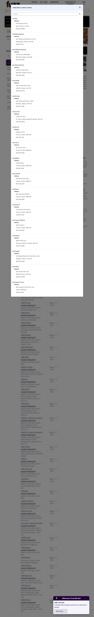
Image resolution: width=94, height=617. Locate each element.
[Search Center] (45, 14)
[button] (78, 8)
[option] (47, 25)
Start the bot (61, 611)
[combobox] (47, 15)
